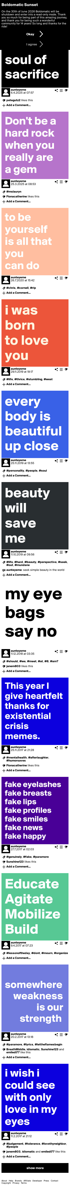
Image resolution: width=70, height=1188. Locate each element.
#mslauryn (13, 191)
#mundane (22, 565)
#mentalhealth (16, 757)
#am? (54, 661)
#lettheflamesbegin (48, 1044)
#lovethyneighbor (54, 1143)
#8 (46, 661)
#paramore (41, 856)
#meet (31, 661)
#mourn (46, 953)
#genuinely (14, 856)
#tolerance (32, 1143)
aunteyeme (18, 89)
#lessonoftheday (18, 953)
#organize (61, 953)
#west (48, 379)
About (4, 1181)
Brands (18, 1181)
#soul (43, 470)
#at (40, 661)
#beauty (30, 562)
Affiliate (27, 1181)
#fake (27, 856)
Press (46, 1181)
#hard (18, 562)
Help (11, 1181)
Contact (54, 1181)
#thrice (19, 379)
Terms (24, 1183)
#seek (62, 562)
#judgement (14, 1143)
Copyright (6, 1183)
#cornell (23, 288)
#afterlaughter (38, 757)
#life (9, 379)
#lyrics (28, 1044)
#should (12, 661)
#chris (10, 288)
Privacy (16, 1183)
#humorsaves (16, 760)
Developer (37, 1181)
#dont (35, 953)
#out (9, 565)
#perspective (47, 562)
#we (22, 661)
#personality (15, 470)
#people (31, 470)
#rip (33, 288)
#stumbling (34, 379)
